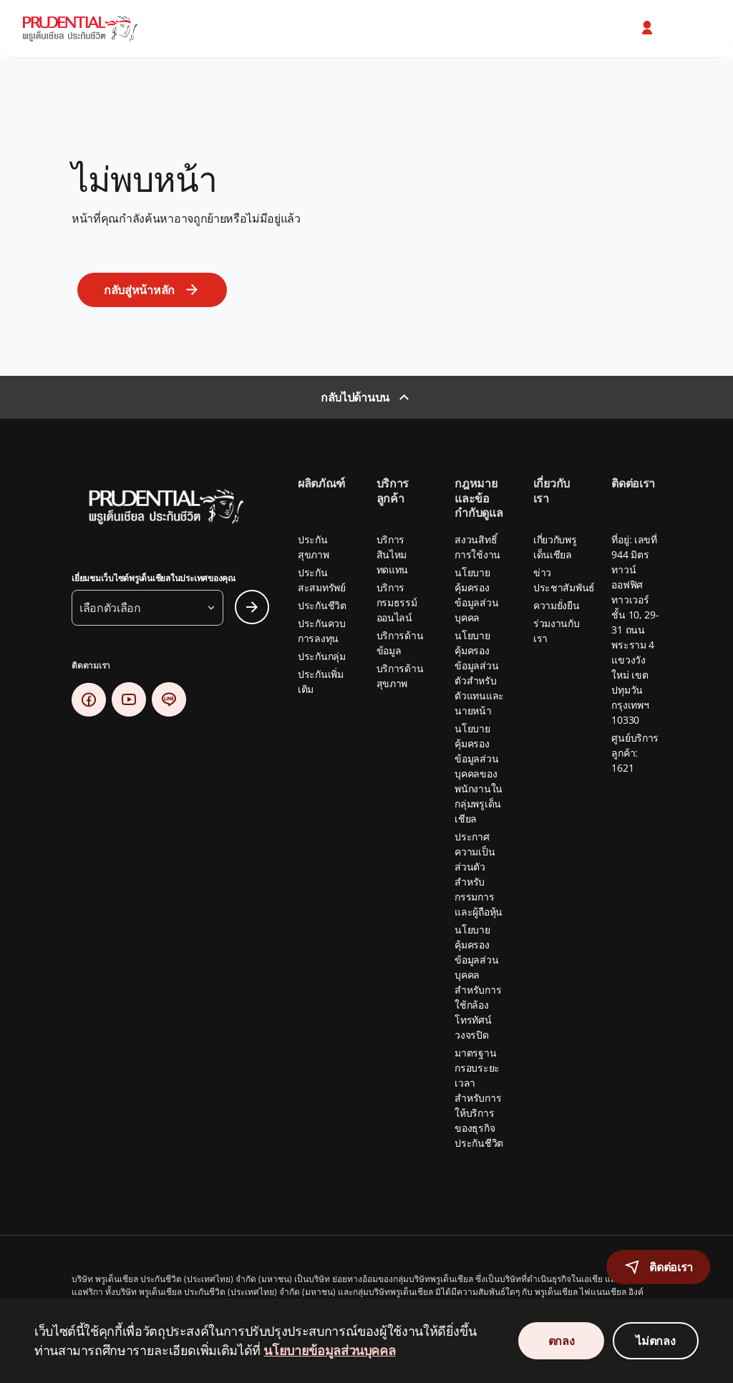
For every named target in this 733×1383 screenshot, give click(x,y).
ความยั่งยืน (556, 605)
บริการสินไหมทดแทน (393, 554)
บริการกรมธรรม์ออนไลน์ (397, 602)
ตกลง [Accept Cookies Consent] (561, 1341)
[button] (649, 28)
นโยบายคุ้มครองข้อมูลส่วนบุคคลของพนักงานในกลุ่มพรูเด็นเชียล (479, 773)
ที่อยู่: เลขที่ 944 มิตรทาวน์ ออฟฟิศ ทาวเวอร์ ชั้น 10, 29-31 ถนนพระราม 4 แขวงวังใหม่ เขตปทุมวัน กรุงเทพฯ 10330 (635, 630)
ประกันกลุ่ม (322, 656)
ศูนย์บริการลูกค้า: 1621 (635, 753)
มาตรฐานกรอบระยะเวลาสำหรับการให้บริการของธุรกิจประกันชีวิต (479, 1098)
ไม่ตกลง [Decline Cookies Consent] (655, 1341)
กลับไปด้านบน (355, 397)
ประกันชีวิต (322, 605)
